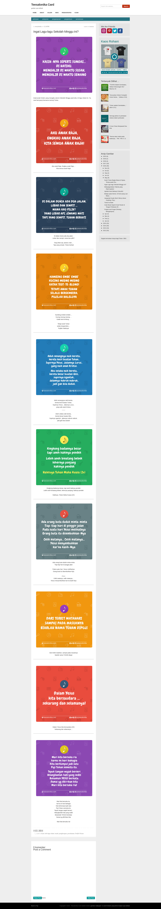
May (106, 177)
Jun (106, 175)
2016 (104, 166)
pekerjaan (36, 19)
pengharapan (63, 833)
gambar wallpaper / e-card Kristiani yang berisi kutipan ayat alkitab (110, 906)
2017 (104, 163)
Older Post (91, 898)
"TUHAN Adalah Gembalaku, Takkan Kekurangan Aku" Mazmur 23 (117, 87)
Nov (106, 168)
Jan (106, 221)
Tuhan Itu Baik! (108, 202)
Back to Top (34, 906)
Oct (106, 170)
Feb (106, 218)
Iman (57, 12)
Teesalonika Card (42, 4)
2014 (104, 225)
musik (56, 833)
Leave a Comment (89, 26)
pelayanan (45, 19)
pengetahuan (68, 19)
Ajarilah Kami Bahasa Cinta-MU (113, 191)
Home (34, 12)
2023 (104, 156)
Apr (106, 214)
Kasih (76, 12)
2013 (104, 228)
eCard (42, 833)
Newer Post (37, 898)
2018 (104, 161)
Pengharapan (66, 12)
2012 (104, 230)
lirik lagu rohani (49, 833)
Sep (106, 173)
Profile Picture (79, 833)
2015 (104, 223)
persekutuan (79, 19)
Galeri (49, 12)
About (42, 12)
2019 (104, 158)
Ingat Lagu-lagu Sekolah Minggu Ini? (115, 184)
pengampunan (56, 19)
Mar (106, 216)
